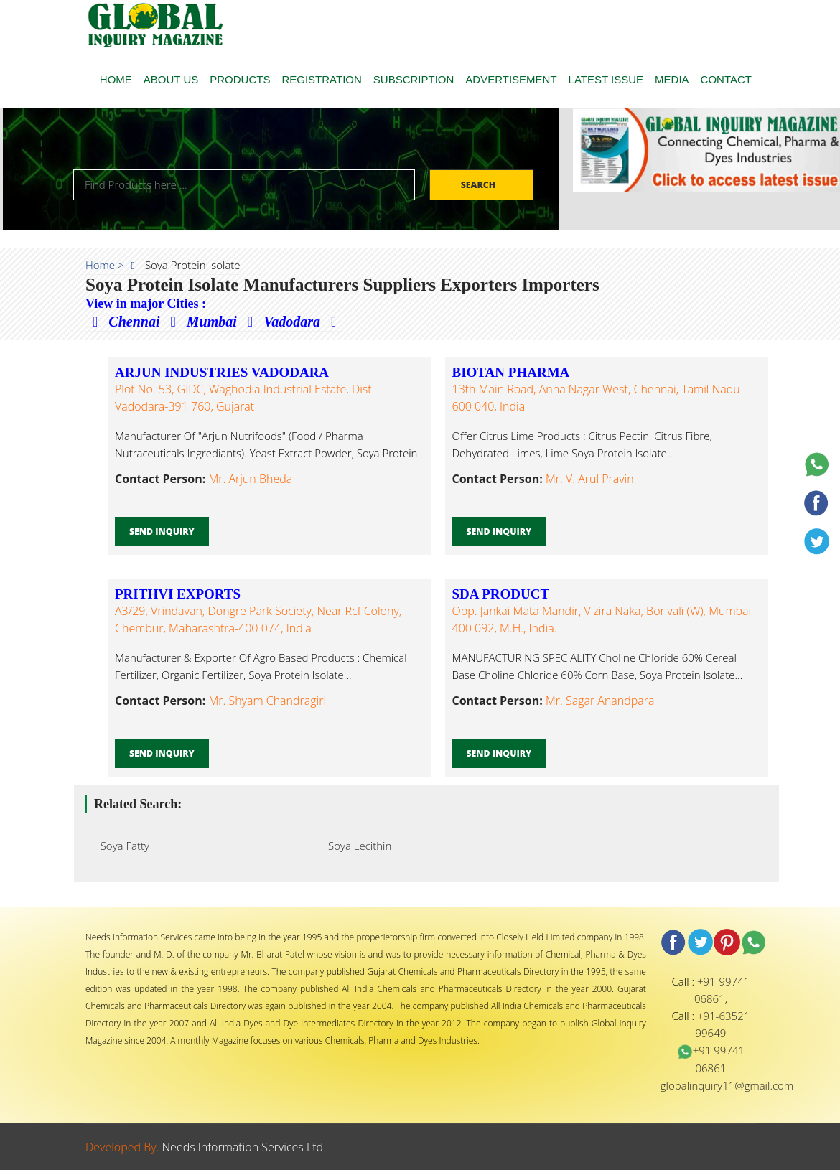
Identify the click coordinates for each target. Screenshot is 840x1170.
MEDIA (672, 79)
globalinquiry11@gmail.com (727, 1085)
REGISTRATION (321, 79)
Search (479, 185)
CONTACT (726, 79)
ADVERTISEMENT (510, 79)
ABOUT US (171, 79)
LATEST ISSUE (606, 79)
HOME (116, 79)
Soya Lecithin (355, 845)
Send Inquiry (162, 531)
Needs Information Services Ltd (243, 1147)
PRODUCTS (240, 79)
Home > (104, 265)
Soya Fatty (120, 845)
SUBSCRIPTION (413, 79)
